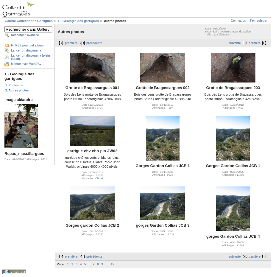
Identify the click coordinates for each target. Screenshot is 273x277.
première (71, 43)
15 (112, 264)
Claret (99, 178)
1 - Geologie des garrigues (78, 21)
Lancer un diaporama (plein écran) (30, 57)
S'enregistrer (258, 20)
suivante (235, 43)
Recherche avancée (25, 35)
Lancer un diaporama (26, 50)
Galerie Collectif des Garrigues (29, 21)
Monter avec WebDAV (26, 64)
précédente (94, 43)
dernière (254, 43)
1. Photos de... (15, 85)
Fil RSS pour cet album (27, 45)
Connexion (238, 20)
